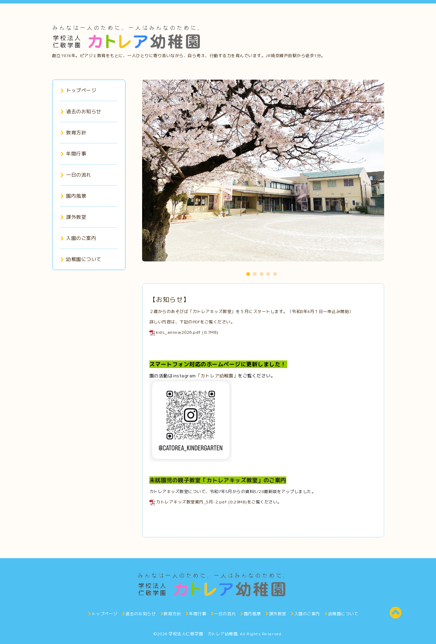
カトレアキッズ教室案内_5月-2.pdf (191, 502)
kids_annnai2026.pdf (178, 332)
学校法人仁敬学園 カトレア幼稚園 (203, 634)
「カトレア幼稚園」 (217, 376)
